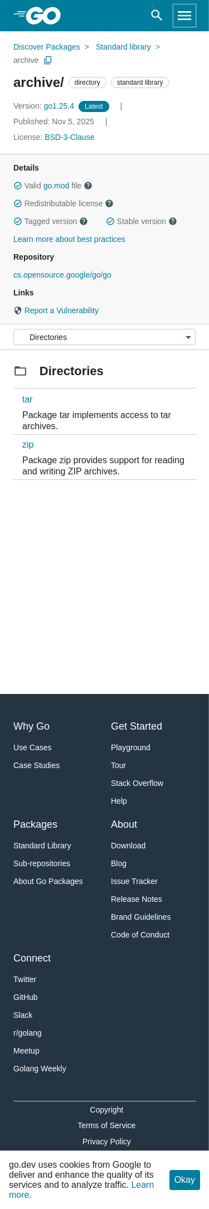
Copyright (106, 1109)
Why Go (31, 726)
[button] (17, 185)
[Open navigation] (184, 15)
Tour (118, 765)
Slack (22, 1015)
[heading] (47, 16)
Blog (119, 863)
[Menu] (104, 337)
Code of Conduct (140, 934)
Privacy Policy (106, 1141)
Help (119, 801)
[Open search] (156, 15)
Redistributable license (63, 203)
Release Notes (136, 899)
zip (27, 444)
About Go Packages (48, 881)
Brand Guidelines (141, 916)
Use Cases (32, 747)
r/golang (27, 1032)
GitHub (25, 997)
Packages (35, 824)
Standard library (123, 46)
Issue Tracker (134, 881)
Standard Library (42, 845)
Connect (32, 958)
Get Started (136, 726)
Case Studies (36, 765)
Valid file (53, 185)
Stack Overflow (137, 783)
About (124, 824)
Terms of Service (106, 1125)
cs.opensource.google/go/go (62, 274)
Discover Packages (46, 46)
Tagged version (50, 221)
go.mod (56, 185)
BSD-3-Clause (69, 137)
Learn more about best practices (69, 239)
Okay (184, 1179)
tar (27, 399)
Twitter (24, 979)
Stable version (141, 221)
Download (128, 845)
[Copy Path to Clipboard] (48, 60)
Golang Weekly (39, 1068)
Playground (130, 747)
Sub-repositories (41, 863)
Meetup (26, 1050)
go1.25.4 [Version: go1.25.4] (44, 105)
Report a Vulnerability (56, 310)
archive (25, 60)
